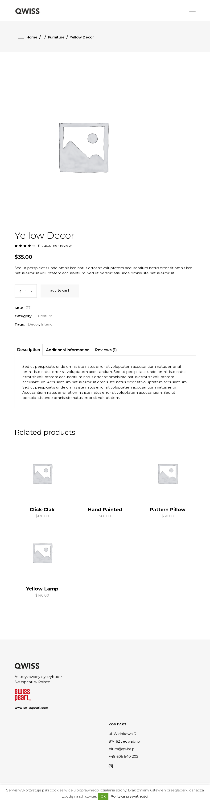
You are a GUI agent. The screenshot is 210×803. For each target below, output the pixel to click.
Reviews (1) (106, 350)
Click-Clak (42, 509)
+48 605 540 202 (123, 756)
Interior (47, 324)
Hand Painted (105, 509)
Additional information (68, 350)
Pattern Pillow (167, 509)
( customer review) (55, 245)
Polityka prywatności (129, 796)
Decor (33, 324)
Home (31, 37)
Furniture (56, 37)
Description (28, 349)
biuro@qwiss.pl (122, 749)
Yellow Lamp (42, 589)
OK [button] (103, 796)
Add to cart (59, 291)
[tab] (29, 350)
